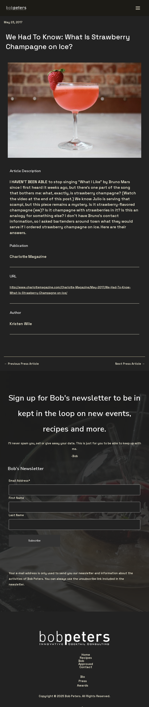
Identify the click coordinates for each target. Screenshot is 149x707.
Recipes (58, 654)
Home (40, 654)
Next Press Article (130, 363)
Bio (57, 663)
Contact (107, 654)
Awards (88, 663)
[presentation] (38, 558)
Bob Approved (82, 654)
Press (71, 663)
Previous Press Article (21, 363)
